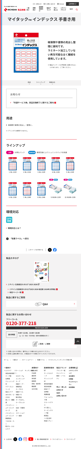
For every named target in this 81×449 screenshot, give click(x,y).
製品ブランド (61, 367)
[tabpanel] (25, 53)
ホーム (6, 360)
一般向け (15, 360)
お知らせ (39, 4)
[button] (28, 9)
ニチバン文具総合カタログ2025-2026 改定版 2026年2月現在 (33, 289)
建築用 (34, 381)
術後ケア (47, 389)
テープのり (19, 389)
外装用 (34, 373)
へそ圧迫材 (47, 418)
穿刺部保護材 (48, 384)
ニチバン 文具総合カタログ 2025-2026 (23, 284)
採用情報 (72, 387)
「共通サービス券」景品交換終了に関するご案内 (34, 102)
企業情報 (72, 4)
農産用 (34, 376)
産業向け (35, 367)
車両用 (34, 378)
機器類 (34, 386)
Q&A (58, 392)
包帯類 (46, 392)
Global (61, 4)
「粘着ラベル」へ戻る (19, 238)
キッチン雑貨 (29, 370)
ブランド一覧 (60, 370)
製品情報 (21, 9)
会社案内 (72, 376)
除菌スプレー (48, 421)
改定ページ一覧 (16, 292)
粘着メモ (19, 394)
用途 (29, 82)
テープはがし (20, 400)
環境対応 (52, 82)
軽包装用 (35, 370)
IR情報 (71, 379)
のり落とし (47, 408)
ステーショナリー (28, 360)
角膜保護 (47, 394)
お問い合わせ (50, 4)
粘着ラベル (41, 360)
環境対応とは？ (14, 228)
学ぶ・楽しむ (61, 387)
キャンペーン (60, 373)
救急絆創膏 (47, 386)
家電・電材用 (36, 384)
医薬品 (46, 416)
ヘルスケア (7, 370)
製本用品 (19, 397)
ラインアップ (40, 82)
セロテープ (20, 376)
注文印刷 (35, 389)
